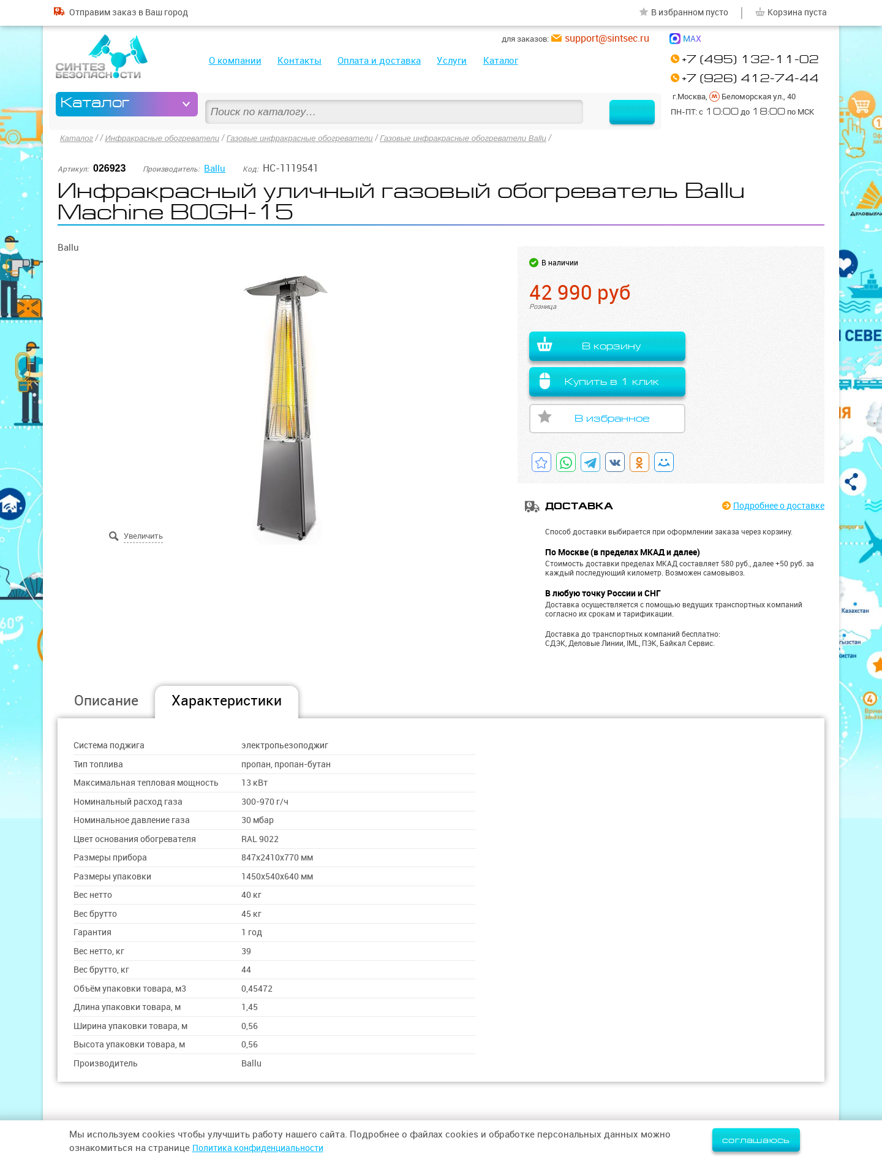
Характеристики (227, 700)
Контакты (299, 60)
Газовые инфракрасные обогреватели (314, 137)
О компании (235, 60)
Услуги (452, 60)
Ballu (215, 167)
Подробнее (773, 506)
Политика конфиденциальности (264, 1147)
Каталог (500, 60)
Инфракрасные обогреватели (168, 137)
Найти (620, 104)
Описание (106, 700)
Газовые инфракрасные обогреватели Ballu (489, 137)
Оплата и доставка (379, 60)
